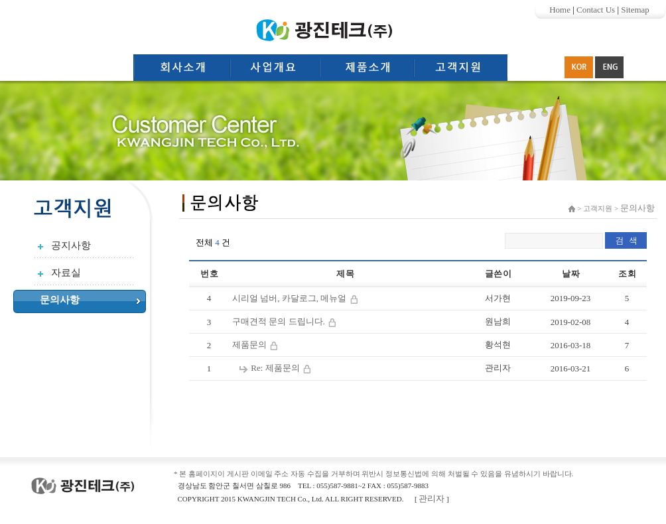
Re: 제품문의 (276, 368)
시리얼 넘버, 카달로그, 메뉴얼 (290, 298)
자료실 (66, 272)
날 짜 (570, 274)
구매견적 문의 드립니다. (279, 321)
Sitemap (635, 10)
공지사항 (71, 245)
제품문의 (250, 345)
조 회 (626, 274)
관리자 (431, 498)
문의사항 (60, 300)
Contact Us (595, 10)
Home (559, 10)
